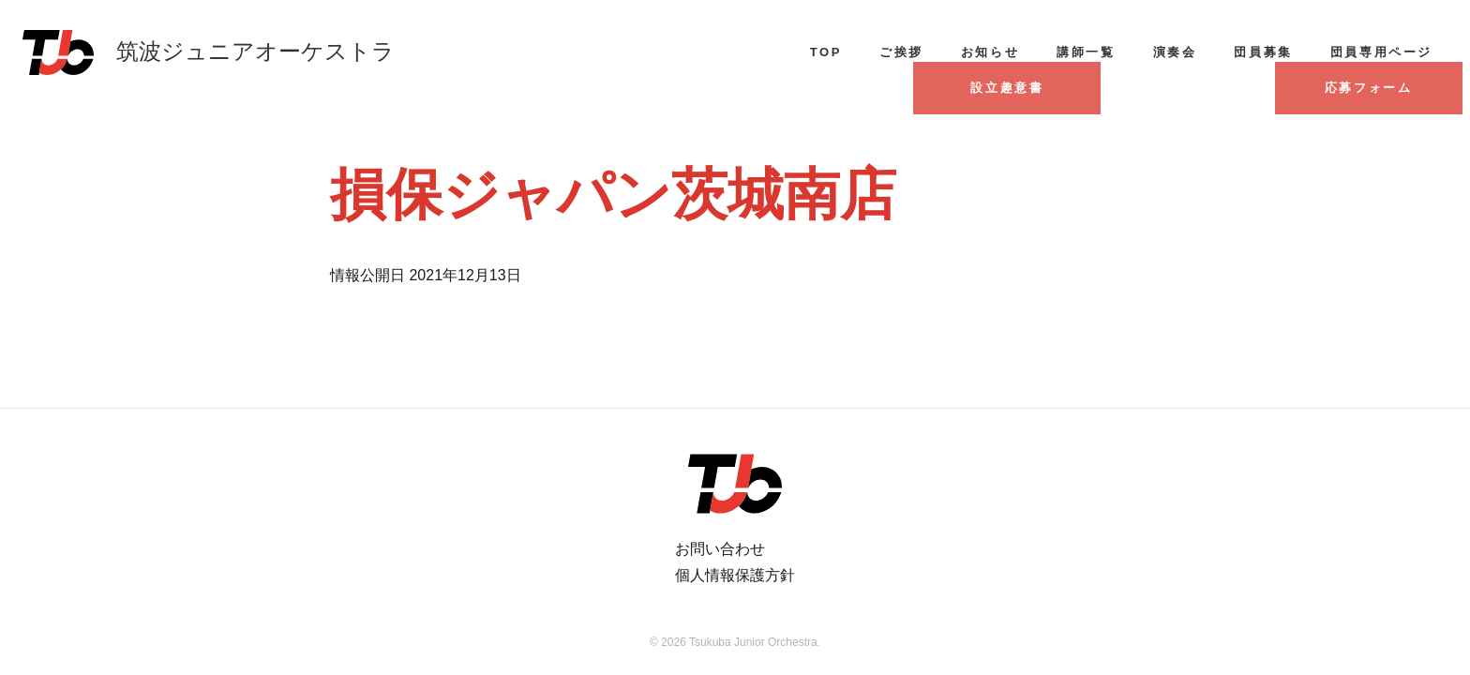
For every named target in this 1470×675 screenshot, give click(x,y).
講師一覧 (1086, 52)
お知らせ (990, 52)
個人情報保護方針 (735, 575)
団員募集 (1263, 52)
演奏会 (1175, 52)
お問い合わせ (720, 549)
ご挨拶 (901, 52)
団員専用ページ (1381, 52)
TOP (826, 52)
